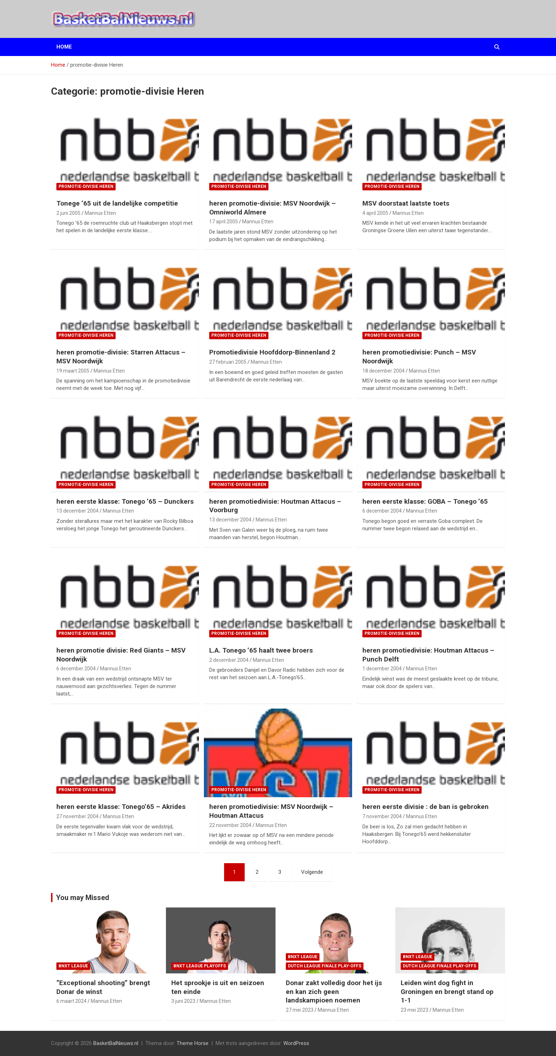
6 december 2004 (382, 511)
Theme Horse (192, 1043)
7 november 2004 (382, 816)
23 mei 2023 (414, 1010)
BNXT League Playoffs (199, 965)
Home (64, 47)
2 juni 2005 (68, 213)
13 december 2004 (77, 511)
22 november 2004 (230, 825)
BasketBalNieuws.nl (115, 1043)
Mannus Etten (100, 213)
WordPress (296, 1043)
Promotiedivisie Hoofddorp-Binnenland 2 (272, 352)
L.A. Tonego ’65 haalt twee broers (261, 650)
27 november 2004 (77, 816)
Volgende (312, 872)
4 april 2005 (375, 213)
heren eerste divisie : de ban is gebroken (425, 807)
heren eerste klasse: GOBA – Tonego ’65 (425, 501)
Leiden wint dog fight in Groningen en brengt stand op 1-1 (447, 991)
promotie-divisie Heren (86, 186)
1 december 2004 (382, 668)
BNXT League (73, 965)
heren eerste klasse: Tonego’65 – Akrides (120, 807)
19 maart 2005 (72, 371)
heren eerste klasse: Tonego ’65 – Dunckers (125, 501)
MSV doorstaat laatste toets (405, 203)
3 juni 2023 (183, 1001)
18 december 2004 (383, 371)
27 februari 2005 (227, 362)
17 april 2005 (223, 221)
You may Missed (82, 897)
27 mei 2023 (299, 1010)
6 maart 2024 (71, 1001)
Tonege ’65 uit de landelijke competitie (117, 203)
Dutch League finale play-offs (324, 965)
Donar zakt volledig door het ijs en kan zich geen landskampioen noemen (334, 991)
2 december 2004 (229, 660)
